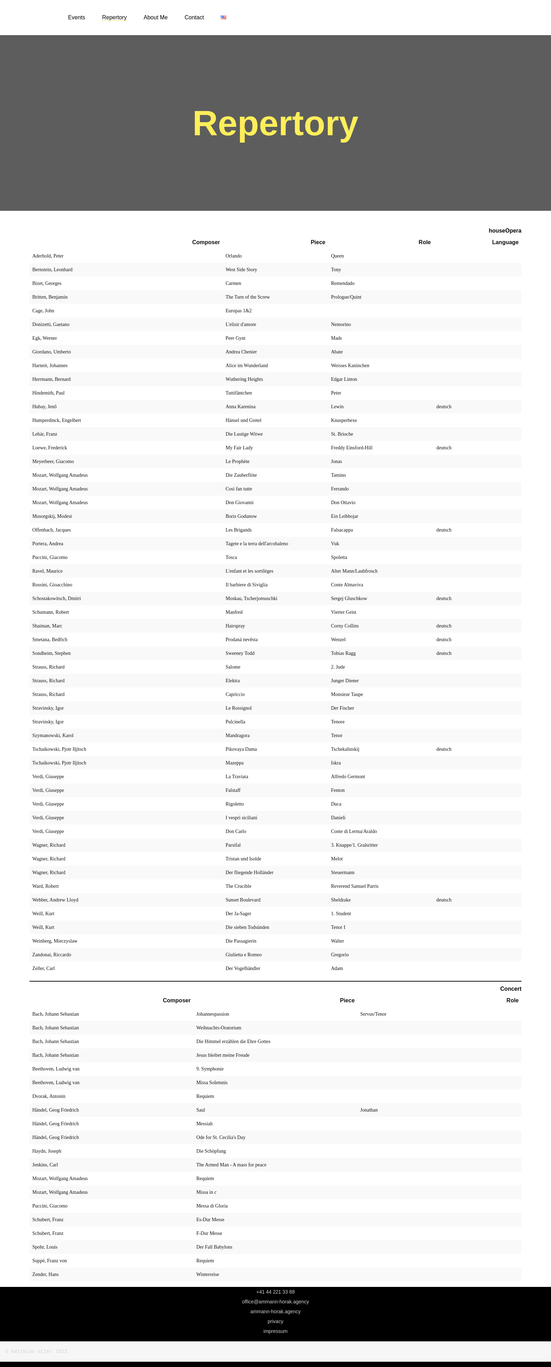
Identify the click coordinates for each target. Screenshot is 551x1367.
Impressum (275, 1331)
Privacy (275, 1321)
